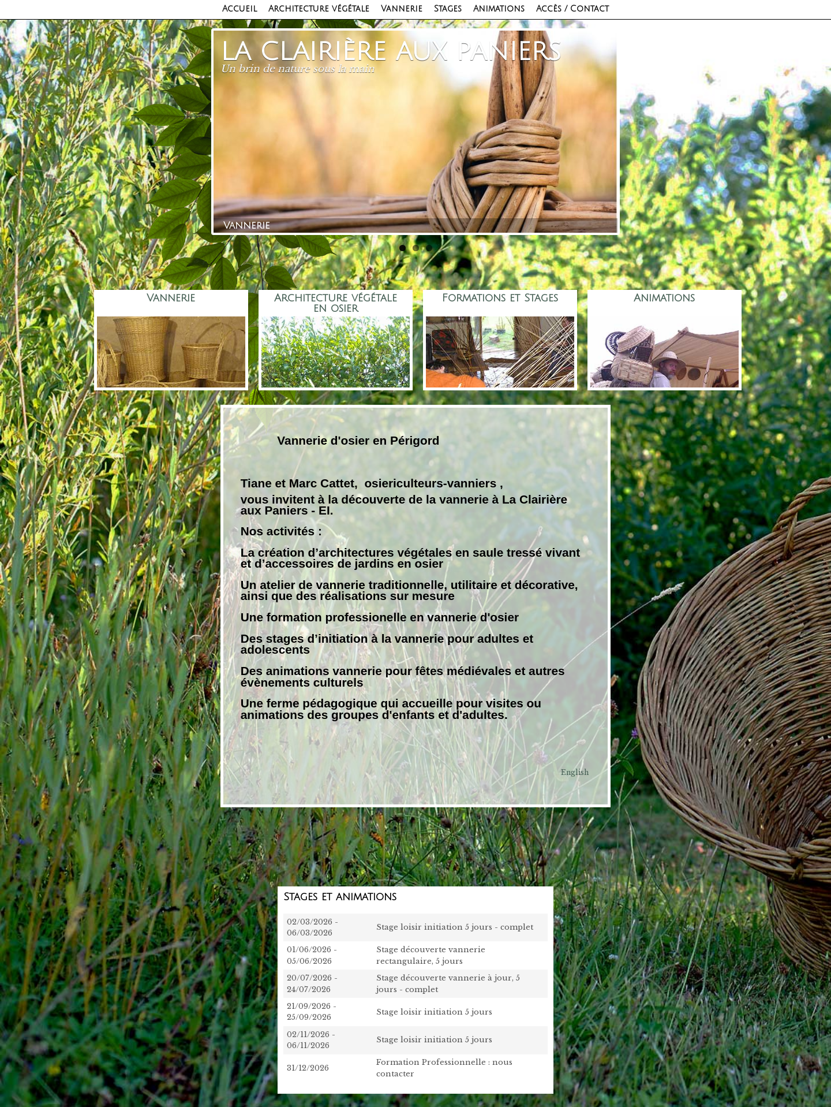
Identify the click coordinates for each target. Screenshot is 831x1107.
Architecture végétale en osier (335, 303)
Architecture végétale (318, 9)
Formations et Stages (500, 298)
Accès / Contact (572, 9)
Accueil (239, 9)
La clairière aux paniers (391, 52)
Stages (448, 9)
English (575, 772)
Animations (499, 9)
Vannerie (401, 9)
